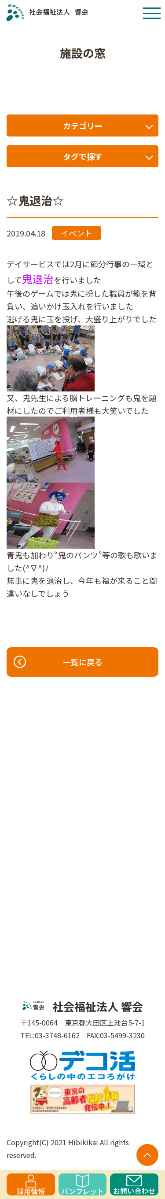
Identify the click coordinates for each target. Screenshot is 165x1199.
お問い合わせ (134, 1185)
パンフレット (82, 1184)
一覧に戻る (58, 662)
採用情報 (31, 1184)
